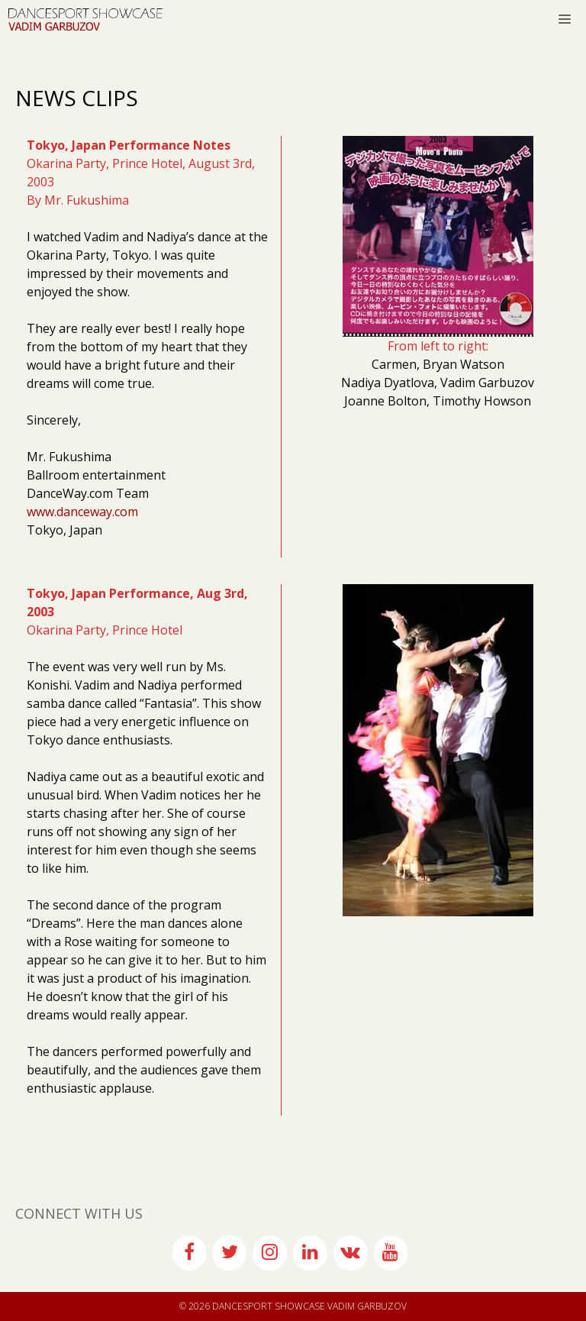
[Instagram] (270, 1253)
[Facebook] (189, 1253)
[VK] (350, 1253)
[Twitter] (229, 1253)
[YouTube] (391, 1253)
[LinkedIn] (310, 1253)
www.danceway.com (82, 511)
